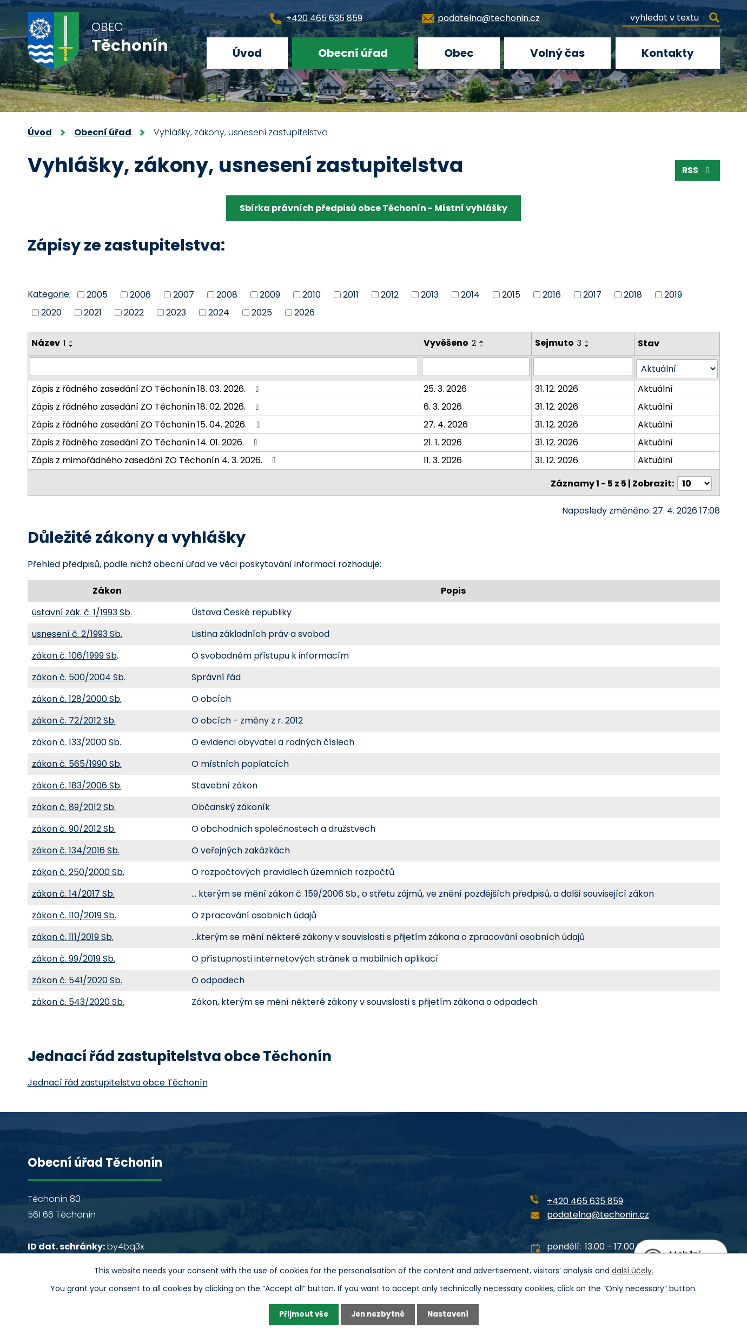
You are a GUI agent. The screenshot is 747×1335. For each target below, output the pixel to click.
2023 (176, 312)
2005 (97, 294)
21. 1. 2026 (443, 440)
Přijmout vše (301, 1314)
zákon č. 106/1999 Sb (74, 651)
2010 (311, 294)
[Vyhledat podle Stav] (676, 366)
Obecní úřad (353, 53)
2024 (218, 312)
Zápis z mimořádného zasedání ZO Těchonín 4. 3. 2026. (155, 458)
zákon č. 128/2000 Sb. (77, 694)
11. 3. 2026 (443, 458)
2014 (470, 294)
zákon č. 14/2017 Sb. (73, 889)
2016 (552, 294)
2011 (351, 294)
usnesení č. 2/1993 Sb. (77, 629)
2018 (633, 294)
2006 (140, 294)
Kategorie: (49, 294)
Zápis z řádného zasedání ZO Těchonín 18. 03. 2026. (147, 386)
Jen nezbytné (377, 1314)
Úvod (247, 53)
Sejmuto (559, 343)
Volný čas (557, 53)
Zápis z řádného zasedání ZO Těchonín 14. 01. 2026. (146, 440)
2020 (51, 312)
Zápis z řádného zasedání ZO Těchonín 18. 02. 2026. (147, 404)
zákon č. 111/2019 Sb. (73, 932)
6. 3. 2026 (443, 404)
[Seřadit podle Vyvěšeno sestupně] (482, 346)
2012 (390, 294)
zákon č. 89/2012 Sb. (74, 803)
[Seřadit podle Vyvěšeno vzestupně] (482, 341)
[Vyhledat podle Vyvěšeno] (476, 366)
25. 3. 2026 (445, 386)
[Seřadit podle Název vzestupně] (71, 341)
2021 (93, 312)
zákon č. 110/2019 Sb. (74, 911)
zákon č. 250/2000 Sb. (78, 867)
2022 (134, 312)
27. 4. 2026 (446, 422)
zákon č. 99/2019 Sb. (73, 954)
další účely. (632, 1270)
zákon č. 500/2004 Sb (78, 673)
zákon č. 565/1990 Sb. (77, 759)
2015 (511, 294)
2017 (592, 294)
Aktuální (655, 386)
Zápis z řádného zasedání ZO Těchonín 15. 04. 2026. (147, 422)
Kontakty (668, 53)
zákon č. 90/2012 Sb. (74, 824)
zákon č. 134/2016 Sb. (76, 846)
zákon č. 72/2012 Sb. (74, 716)
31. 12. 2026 (557, 386)
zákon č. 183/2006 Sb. (77, 781)
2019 (673, 294)
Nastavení (450, 1314)
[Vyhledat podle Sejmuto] (583, 366)
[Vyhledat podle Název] (224, 366)
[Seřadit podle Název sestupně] (71, 346)
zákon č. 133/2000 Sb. (76, 738)
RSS (697, 171)
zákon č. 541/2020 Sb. (77, 976)
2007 (183, 294)
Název (48, 343)
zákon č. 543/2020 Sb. (78, 997)
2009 (270, 294)
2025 (262, 312)
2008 (226, 294)
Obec (459, 53)
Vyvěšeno (450, 343)
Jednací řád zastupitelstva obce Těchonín (118, 1078)
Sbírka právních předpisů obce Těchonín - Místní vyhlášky (373, 208)
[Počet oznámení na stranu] (694, 479)
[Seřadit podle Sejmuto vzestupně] (588, 341)
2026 (304, 312)
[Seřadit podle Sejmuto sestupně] (588, 346)
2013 (430, 294)
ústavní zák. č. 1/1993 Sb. (82, 608)
